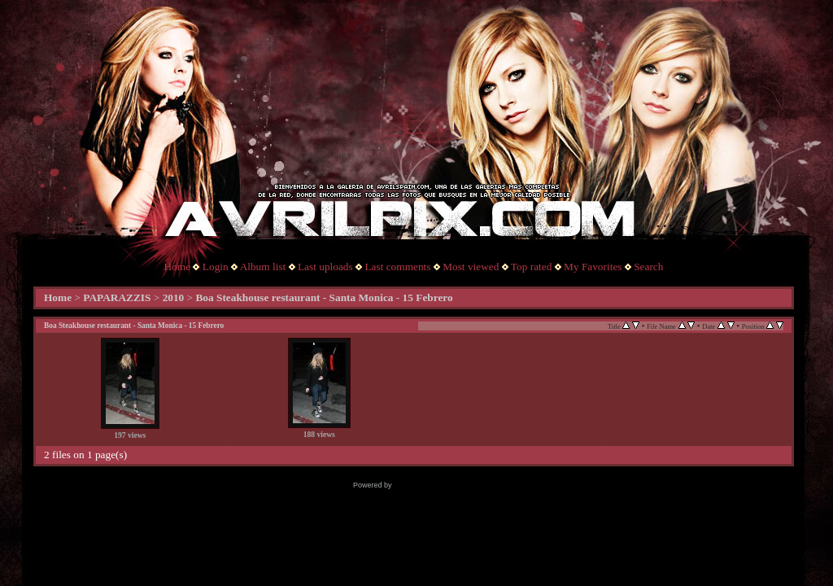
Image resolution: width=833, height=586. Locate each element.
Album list (263, 266)
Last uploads (325, 266)
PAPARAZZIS (116, 297)
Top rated (531, 266)
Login (216, 266)
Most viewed (471, 266)
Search (648, 266)
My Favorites (592, 266)
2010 (174, 297)
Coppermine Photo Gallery (437, 485)
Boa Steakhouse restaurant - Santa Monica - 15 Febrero (323, 297)
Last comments (397, 266)
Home (177, 266)
